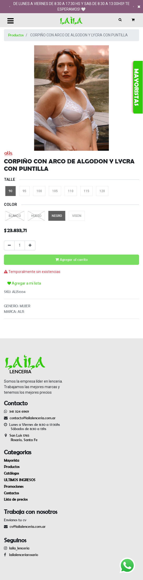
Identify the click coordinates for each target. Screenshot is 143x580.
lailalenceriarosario (22, 555)
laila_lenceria (19, 548)
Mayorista (11, 460)
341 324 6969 (19, 411)
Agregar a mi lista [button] (24, 283)
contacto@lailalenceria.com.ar (32, 418)
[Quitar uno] (9, 245)
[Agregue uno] (30, 245)
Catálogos (11, 473)
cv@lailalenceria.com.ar (28, 526)
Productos (16, 35)
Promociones (13, 486)
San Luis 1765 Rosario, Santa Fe (21, 437)
